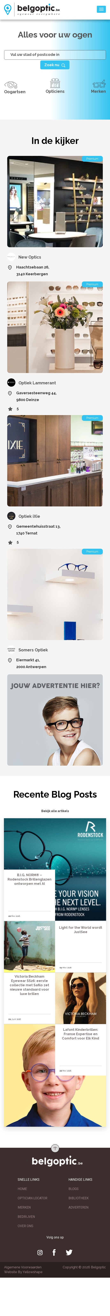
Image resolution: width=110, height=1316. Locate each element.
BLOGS (73, 1190)
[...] (55, 55)
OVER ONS (25, 1227)
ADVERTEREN (78, 1208)
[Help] (54, 64)
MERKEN (24, 1208)
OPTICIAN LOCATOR (32, 1199)
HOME (22, 1190)
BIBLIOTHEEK (78, 1199)
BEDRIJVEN (26, 1217)
